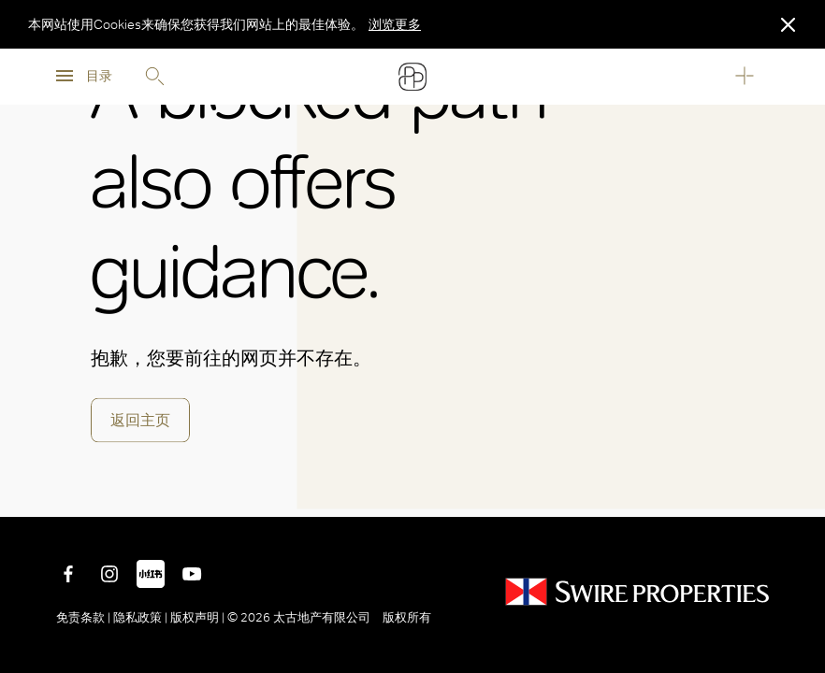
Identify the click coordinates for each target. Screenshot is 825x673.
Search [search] (154, 77)
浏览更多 (395, 24)
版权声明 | (197, 617)
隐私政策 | (140, 617)
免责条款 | (84, 617)
